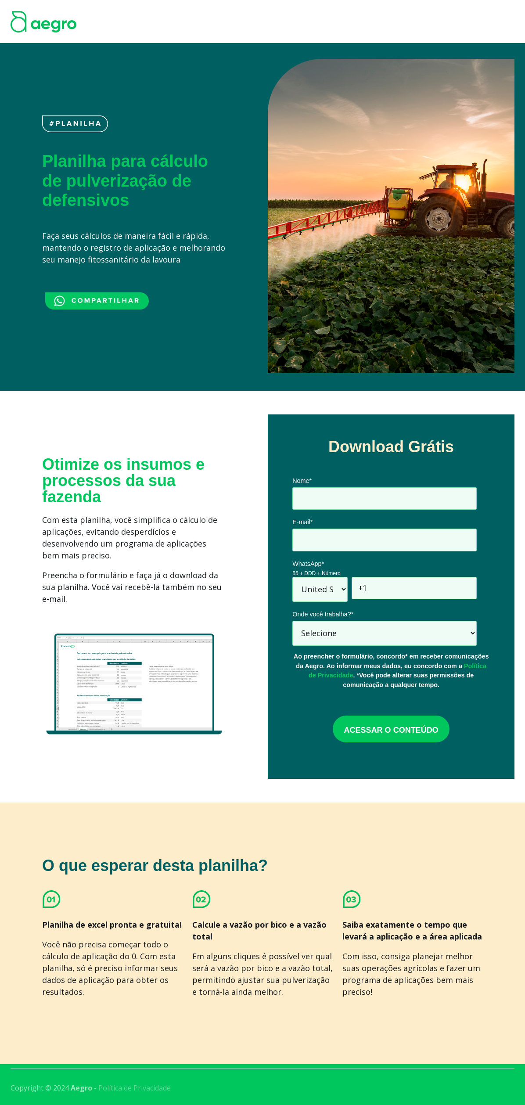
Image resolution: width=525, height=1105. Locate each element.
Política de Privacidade (134, 1088)
